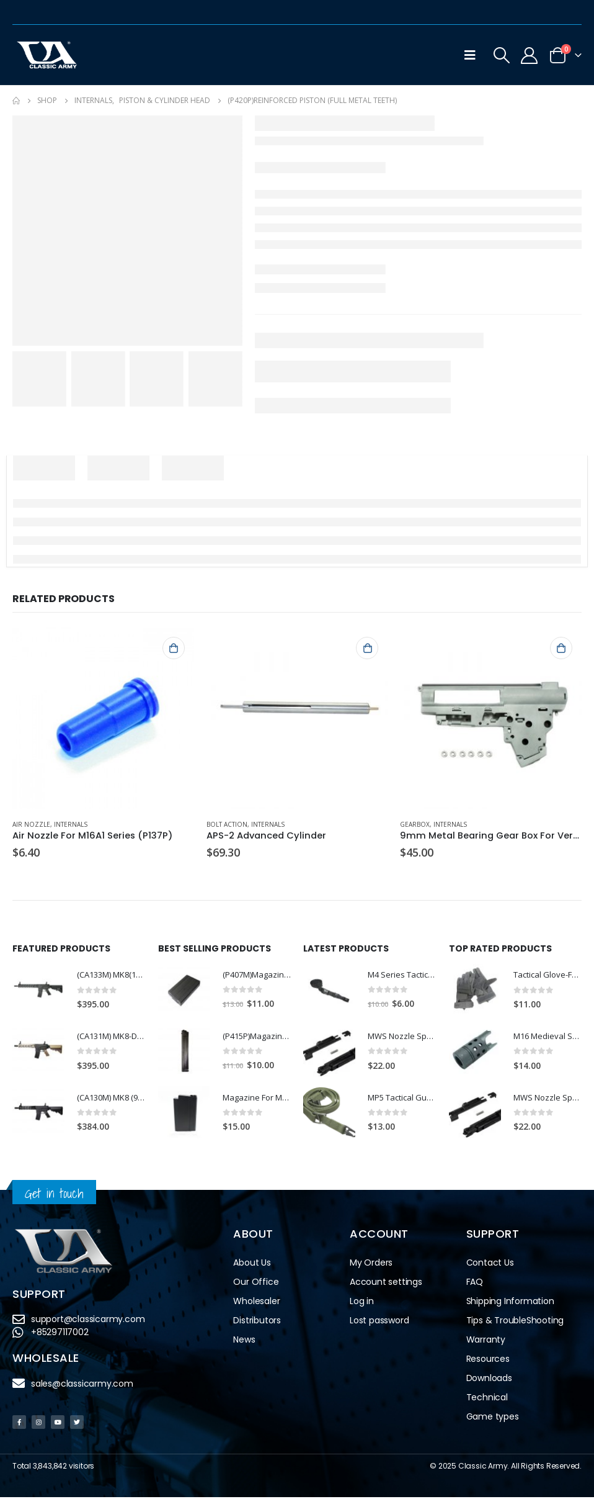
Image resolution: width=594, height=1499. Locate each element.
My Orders (371, 1264)
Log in (362, 1303)
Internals (70, 824)
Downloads (489, 1380)
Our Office (255, 1283)
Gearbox (415, 824)
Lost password (379, 1322)
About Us (251, 1264)
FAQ (474, 1283)
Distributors (257, 1322)
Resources (488, 1360)
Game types (492, 1418)
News (244, 1341)
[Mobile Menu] (470, 55)
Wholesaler (256, 1303)
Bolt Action (226, 824)
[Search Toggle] (501, 55)
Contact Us (490, 1264)
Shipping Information (510, 1303)
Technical (487, 1399)
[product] (103, 718)
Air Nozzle (31, 824)
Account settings (386, 1283)
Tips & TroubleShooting (515, 1322)
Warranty (485, 1341)
